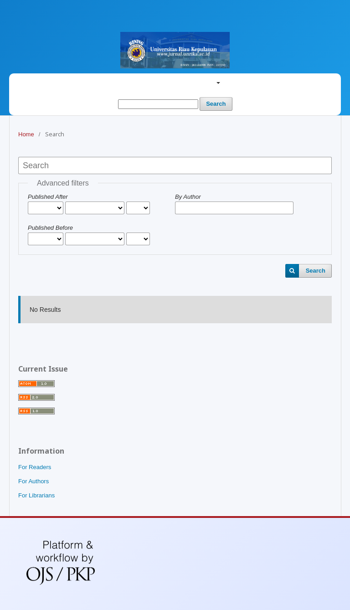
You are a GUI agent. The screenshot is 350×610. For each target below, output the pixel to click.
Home (26, 134)
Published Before (50, 227)
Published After (48, 196)
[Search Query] (158, 104)
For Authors (33, 481)
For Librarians (36, 495)
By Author (188, 196)
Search (216, 103)
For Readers (34, 467)
